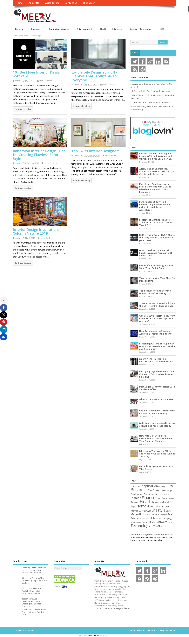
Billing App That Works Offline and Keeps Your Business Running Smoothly (157, 454)
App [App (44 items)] (139, 486)
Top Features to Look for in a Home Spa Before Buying (155, 292)
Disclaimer (89, 3)
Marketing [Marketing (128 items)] (137, 514)
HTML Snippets (83, 635)
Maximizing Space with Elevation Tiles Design (156, 467)
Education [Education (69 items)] (149, 494)
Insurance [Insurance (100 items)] (163, 506)
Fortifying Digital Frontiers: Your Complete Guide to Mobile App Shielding (156, 374)
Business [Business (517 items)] (138, 489)
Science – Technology (141, 28)
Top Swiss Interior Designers (95, 150)
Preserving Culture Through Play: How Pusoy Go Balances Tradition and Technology (157, 346)
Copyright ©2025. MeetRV (23, 630)
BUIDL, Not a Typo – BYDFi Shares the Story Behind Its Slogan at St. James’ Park (157, 237)
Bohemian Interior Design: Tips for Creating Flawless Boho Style (39, 154)
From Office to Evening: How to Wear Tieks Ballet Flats (156, 266)
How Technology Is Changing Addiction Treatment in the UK (155, 332)
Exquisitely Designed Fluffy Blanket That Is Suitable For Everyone (94, 76)
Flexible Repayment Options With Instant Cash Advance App (157, 412)
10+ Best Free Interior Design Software (37, 74)
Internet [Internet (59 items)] (134, 510)
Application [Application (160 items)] (149, 486)
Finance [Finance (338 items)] (148, 497)
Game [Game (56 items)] (164, 498)
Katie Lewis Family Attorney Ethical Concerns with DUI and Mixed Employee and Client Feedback (155, 188)
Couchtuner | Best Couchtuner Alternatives (150, 102)
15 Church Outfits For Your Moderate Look (150, 91)
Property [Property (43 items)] (163, 515)
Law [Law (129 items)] (141, 510)
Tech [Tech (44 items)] (170, 522)
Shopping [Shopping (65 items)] (167, 518)
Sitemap (160, 630)
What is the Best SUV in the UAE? (156, 399)
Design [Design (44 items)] (169, 490)
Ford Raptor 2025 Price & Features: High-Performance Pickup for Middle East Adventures (154, 205)
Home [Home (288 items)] (141, 506)
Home (19, 3)
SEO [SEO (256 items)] (150, 517)
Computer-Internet (58, 28)
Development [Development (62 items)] (136, 494)
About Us (33, 3)
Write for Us (52, 3)
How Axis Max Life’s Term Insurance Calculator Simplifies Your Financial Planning (155, 438)
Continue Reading (23, 109)
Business (36, 28)
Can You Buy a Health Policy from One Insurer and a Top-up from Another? (157, 318)
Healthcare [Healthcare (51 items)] (158, 502)
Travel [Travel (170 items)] (155, 526)
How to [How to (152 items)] (152, 506)
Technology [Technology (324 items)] (140, 525)
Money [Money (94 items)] (155, 514)
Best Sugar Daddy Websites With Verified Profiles (157, 388)
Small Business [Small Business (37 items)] (135, 522)
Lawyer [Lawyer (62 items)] (147, 510)
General (19, 28)
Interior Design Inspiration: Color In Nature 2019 (36, 231)
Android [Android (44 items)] (133, 486)
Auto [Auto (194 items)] (169, 486)
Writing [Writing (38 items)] (163, 526)
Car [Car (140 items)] (150, 490)
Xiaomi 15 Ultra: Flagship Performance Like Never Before (156, 360)
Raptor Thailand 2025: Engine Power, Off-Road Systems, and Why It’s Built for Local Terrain (155, 156)
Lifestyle (117, 28)
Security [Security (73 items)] (142, 518)
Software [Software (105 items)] (161, 522)
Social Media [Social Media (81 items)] (148, 522)
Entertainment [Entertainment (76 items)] (162, 494)
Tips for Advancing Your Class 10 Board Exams (157, 279)
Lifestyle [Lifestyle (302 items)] (158, 510)
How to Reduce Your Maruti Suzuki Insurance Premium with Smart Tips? (156, 253)
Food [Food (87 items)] (158, 498)
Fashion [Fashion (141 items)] (135, 498)
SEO (162, 28)
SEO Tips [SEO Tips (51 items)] (158, 518)
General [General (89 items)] (134, 502)
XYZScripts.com (106, 635)
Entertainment (84, 28)
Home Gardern (45, 81)
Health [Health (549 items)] (146, 502)
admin (17, 81)
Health (103, 28)
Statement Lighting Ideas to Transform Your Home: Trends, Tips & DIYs (156, 222)
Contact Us (71, 3)
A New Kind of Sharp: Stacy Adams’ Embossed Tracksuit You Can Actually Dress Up (156, 171)
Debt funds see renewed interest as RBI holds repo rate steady (157, 424)
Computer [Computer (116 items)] (159, 490)
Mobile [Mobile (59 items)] (148, 514)
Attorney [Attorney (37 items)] (161, 486)
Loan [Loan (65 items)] (168, 510)
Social (135, 52)
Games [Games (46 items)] (171, 498)
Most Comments (139, 77)
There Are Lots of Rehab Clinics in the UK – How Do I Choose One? (157, 304)
